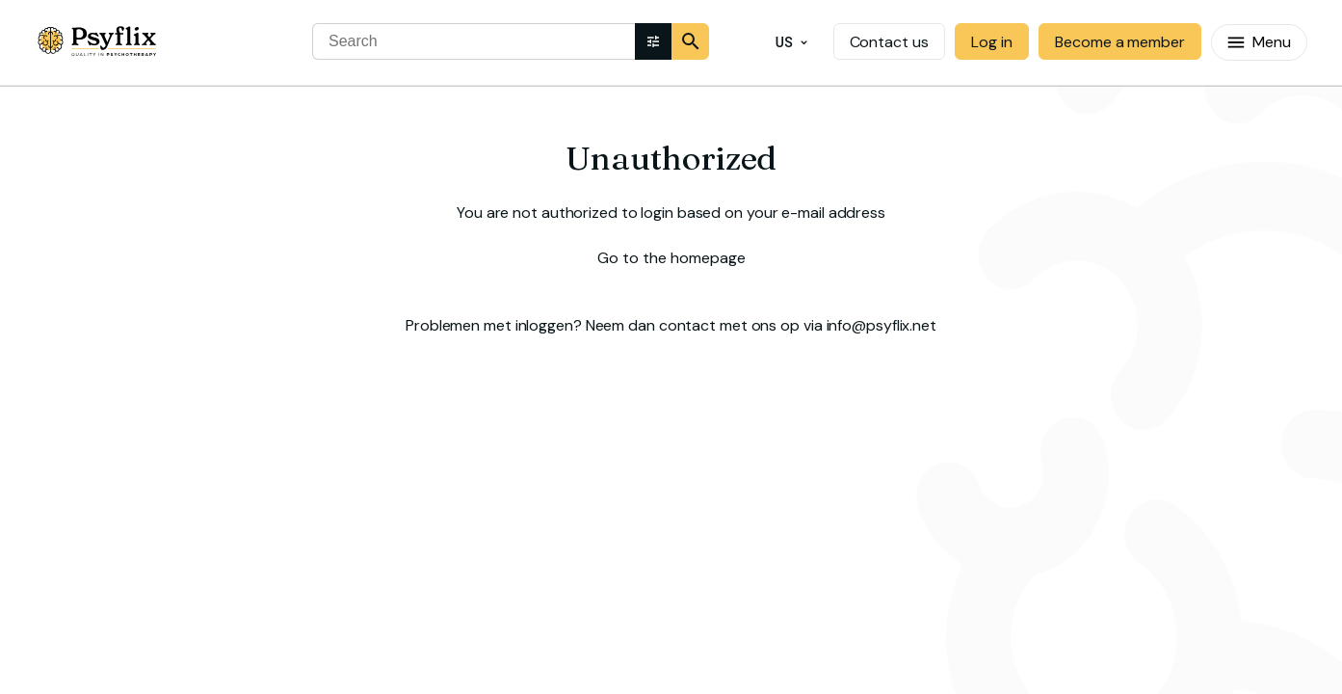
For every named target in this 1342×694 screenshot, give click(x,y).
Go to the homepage (671, 258)
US (792, 43)
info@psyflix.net (881, 325)
